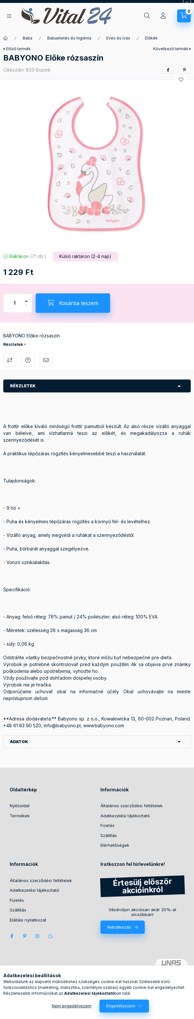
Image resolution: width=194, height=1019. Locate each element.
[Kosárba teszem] (73, 303)
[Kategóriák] (9, 16)
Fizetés (107, 825)
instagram (37, 936)
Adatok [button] (19, 741)
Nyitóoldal (19, 805)
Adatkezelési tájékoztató (125, 815)
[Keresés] (147, 15)
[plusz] (26, 298)
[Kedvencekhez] (181, 80)
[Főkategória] (5, 38)
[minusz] (26, 307)
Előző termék (18, 48)
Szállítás (108, 835)
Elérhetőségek (114, 845)
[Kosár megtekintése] (184, 15)
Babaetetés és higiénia (69, 38)
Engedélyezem (120, 1005)
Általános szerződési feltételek (131, 805)
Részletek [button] (23, 385)
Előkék (151, 38)
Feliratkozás (119, 927)
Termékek (20, 815)
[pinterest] (184, 70)
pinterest (24, 936)
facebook (11, 936)
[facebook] (168, 70)
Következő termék (170, 48)
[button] (97, 164)
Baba (27, 38)
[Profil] (163, 15)
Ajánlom (46, 360)
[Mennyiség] (14, 303)
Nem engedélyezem (71, 1005)
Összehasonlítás (9, 360)
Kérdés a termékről (27, 360)
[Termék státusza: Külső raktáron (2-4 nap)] (85, 256)
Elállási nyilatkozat (28, 920)
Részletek (13, 344)
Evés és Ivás (118, 38)
